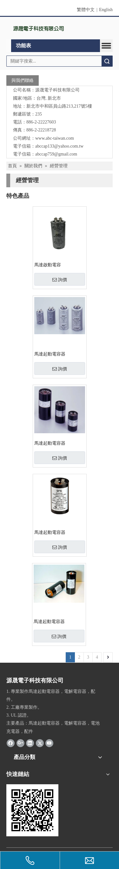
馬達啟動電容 (47, 264)
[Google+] (20, 743)
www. (40, 138)
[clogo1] (38, 28)
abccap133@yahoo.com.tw (59, 146)
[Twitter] (40, 743)
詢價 (59, 279)
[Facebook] (11, 743)
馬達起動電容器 (49, 354)
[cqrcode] (32, 810)
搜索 (107, 61)
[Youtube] (49, 743)
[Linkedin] (30, 743)
